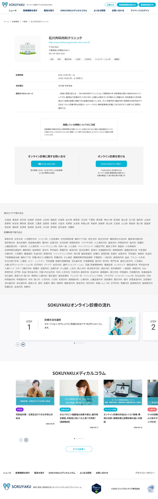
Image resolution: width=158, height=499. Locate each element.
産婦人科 (32, 283)
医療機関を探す (30, 10)
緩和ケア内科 (81, 238)
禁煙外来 (9, 272)
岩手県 (23, 219)
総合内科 (57, 264)
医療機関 (15, 21)
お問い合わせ (118, 10)
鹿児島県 (62, 227)
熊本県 (38, 227)
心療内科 (84, 279)
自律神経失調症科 (13, 249)
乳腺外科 (94, 272)
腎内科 (106, 261)
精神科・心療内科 (39, 275)
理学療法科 (10, 242)
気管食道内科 (135, 279)
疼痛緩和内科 (105, 249)
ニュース (13, 10)
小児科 (54, 279)
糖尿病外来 (132, 264)
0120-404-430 (48, 163)
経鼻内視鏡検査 (62, 261)
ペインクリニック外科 (62, 253)
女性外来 (18, 238)
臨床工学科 (111, 246)
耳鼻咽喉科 (146, 272)
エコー (31, 261)
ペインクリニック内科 (93, 275)
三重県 (38, 223)
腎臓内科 (9, 286)
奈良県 (76, 223)
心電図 (23, 261)
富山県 (124, 219)
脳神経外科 (147, 283)
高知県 (8, 227)
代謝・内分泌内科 (47, 272)
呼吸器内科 (10, 279)
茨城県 (61, 219)
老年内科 (90, 283)
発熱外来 (9, 238)
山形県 (46, 219)
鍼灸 (127, 257)
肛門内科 (38, 264)
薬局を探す (49, 10)
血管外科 (122, 253)
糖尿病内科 (69, 283)
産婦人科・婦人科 (22, 275)
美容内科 (73, 249)
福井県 (140, 219)
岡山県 (109, 223)
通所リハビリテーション (73, 264)
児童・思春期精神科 (94, 264)
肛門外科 (115, 283)
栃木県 (69, 219)
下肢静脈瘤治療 (12, 257)
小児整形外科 (30, 238)
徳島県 (132, 223)
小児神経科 (130, 246)
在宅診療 (64, 242)
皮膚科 (47, 283)
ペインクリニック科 (48, 246)
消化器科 (9, 275)
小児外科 (45, 279)
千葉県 (24, 21)
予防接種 (50, 261)
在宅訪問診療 (67, 238)
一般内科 (107, 257)
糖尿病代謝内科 (135, 238)
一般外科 (23, 246)
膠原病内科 (118, 257)
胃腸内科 (125, 283)
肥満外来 (48, 253)
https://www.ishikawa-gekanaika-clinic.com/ (68, 42)
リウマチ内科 (87, 242)
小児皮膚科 (54, 238)
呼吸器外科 (21, 279)
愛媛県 (147, 223)
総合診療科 (84, 249)
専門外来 (114, 261)
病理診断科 (74, 242)
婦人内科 (81, 268)
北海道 (8, 219)
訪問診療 (105, 253)
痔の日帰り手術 (12, 261)
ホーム (6, 21)
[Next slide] (23, 344)
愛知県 (31, 223)
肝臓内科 (58, 257)
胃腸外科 (64, 249)
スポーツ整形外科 (23, 268)
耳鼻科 (114, 253)
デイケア (48, 264)
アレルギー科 (76, 275)
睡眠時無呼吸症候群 (82, 257)
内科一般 (62, 246)
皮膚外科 (45, 268)
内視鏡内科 (134, 272)
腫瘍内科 (112, 242)
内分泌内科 (140, 275)
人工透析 (72, 246)
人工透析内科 (100, 242)
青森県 (15, 219)
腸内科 (45, 242)
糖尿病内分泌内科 (118, 238)
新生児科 (92, 238)
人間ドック (9, 268)
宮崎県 (53, 227)
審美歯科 (28, 253)
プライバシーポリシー (145, 472)
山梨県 (147, 219)
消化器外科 (21, 283)
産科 (40, 283)
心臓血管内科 (11, 246)
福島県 (53, 219)
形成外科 (63, 279)
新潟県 (117, 219)
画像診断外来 (130, 249)
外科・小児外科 (63, 272)
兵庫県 (69, 223)
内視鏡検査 (88, 261)
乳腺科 (148, 253)
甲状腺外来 (144, 264)
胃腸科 (36, 268)
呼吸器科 (124, 272)
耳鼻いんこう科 (103, 283)
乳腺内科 (38, 253)
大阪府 (61, 223)
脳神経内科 (135, 283)
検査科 (121, 246)
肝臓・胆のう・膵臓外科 (42, 257)
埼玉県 (84, 219)
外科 (30, 279)
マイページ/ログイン (140, 10)
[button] (26, 440)
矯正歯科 (53, 275)
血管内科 (54, 242)
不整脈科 (98, 257)
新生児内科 (103, 238)
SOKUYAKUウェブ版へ (111, 163)
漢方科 (45, 249)
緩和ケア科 (26, 257)
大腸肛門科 (99, 246)
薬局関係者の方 (147, 4)
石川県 (132, 219)
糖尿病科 (27, 249)
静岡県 (23, 223)
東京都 (99, 219)
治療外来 (54, 268)
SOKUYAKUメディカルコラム (73, 10)
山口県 (124, 223)
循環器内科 (74, 279)
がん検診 (68, 257)
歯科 (126, 279)
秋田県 (38, 219)
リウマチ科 (108, 275)
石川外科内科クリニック (39, 21)
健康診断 (108, 264)
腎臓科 (140, 242)
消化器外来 (76, 261)
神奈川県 (108, 219)
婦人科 (37, 279)
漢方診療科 (21, 242)
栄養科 (96, 253)
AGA (144, 268)
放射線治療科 (34, 242)
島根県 (101, 223)
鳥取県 (94, 223)
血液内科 (18, 286)
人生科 (73, 268)
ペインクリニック (85, 246)
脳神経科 (37, 249)
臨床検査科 (86, 253)
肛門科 (17, 272)
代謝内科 (9, 253)
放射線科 (108, 279)
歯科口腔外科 (126, 261)
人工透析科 (33, 246)
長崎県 (31, 227)
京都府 (53, 223)
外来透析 (142, 249)
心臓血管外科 (96, 279)
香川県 (140, 223)
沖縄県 (71, 227)
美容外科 (80, 283)
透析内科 (105, 268)
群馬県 (76, 219)
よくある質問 (99, 10)
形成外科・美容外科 (80, 272)
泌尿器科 (147, 279)
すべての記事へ (79, 449)
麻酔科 (27, 286)
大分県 (46, 227)
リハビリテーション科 (124, 275)
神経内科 (136, 268)
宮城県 (31, 219)
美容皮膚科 (63, 275)
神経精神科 (118, 249)
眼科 (53, 283)
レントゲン (39, 261)
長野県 (8, 223)
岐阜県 (15, 223)
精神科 (60, 283)
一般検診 (127, 268)
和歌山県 (85, 223)
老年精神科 (116, 268)
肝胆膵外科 (123, 242)
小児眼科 (18, 253)
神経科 (141, 253)
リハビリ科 (43, 238)
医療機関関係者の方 (127, 4)
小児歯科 (138, 261)
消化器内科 (10, 283)
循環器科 (104, 272)
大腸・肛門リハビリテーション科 (19, 264)
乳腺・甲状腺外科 (30, 272)
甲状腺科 (54, 249)
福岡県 (15, 227)
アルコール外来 (138, 257)
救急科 (94, 249)
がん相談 (64, 268)
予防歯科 (132, 253)
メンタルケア (119, 264)
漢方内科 (114, 272)
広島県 (117, 223)
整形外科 (118, 279)
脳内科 (133, 242)
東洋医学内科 (93, 268)
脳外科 (98, 261)
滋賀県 (46, 223)
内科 (149, 275)
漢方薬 (77, 253)
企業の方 (110, 4)
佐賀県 (23, 227)
